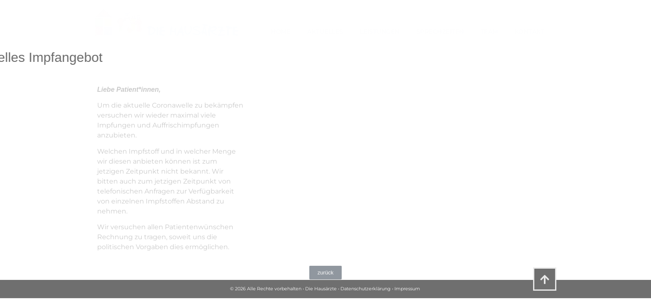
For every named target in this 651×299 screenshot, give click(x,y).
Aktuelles (325, 31)
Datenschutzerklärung (365, 289)
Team (489, 31)
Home (281, 31)
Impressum (407, 289)
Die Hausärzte (321, 289)
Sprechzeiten (440, 31)
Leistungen (380, 31)
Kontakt (530, 31)
